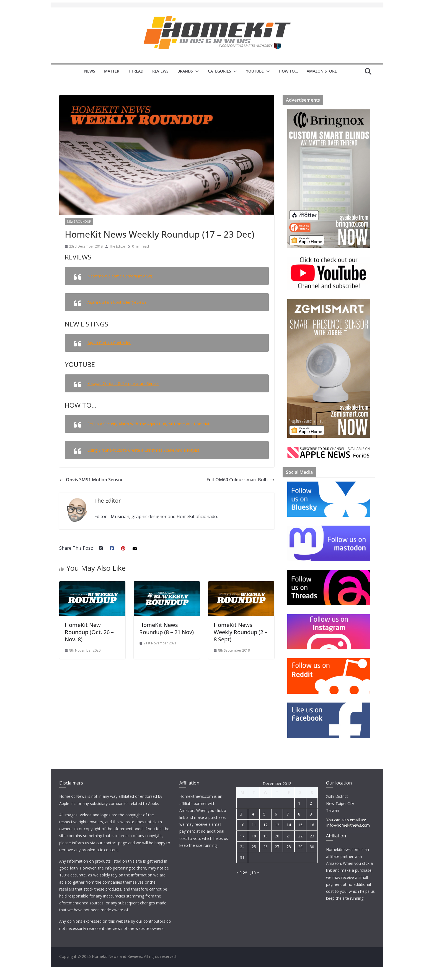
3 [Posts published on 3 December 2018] (241, 814)
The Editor (117, 246)
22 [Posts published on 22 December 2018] (300, 836)
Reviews (160, 71)
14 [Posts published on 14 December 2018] (288, 824)
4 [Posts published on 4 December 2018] (253, 814)
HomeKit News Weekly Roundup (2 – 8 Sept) (240, 632)
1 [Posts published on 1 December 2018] (299, 803)
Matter (111, 71)
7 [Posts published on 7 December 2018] (287, 814)
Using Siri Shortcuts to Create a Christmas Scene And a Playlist (143, 450)
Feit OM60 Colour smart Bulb (240, 480)
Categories (219, 71)
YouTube (255, 71)
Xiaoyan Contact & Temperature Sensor (123, 383)
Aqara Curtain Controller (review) (116, 302)
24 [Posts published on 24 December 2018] (242, 846)
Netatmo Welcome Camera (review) (119, 276)
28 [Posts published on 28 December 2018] (288, 846)
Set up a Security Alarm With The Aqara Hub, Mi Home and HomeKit (148, 423)
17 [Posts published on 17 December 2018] (242, 836)
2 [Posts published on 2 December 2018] (311, 803)
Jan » (254, 872)
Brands (185, 71)
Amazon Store (322, 71)
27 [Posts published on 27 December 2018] (277, 846)
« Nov (241, 872)
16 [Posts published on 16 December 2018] (312, 824)
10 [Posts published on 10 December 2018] (242, 824)
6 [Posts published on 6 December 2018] (276, 814)
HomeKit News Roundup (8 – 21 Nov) (166, 628)
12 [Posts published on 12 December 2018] (265, 824)
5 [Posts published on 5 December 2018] (264, 814)
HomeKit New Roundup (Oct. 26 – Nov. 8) (89, 632)
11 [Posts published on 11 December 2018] (254, 824)
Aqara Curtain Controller (109, 342)
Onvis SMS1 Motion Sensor (91, 480)
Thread (135, 71)
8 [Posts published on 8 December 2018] (299, 814)
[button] (196, 71)
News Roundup (79, 221)
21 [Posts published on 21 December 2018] (288, 836)
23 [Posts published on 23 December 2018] (312, 836)
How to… (288, 71)
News (89, 71)
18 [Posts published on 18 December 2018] (254, 836)
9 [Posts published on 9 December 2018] (311, 814)
